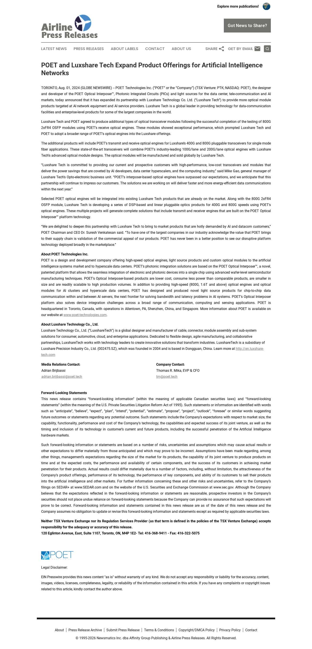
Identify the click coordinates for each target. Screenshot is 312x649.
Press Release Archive (85, 630)
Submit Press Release (123, 630)
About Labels (124, 48)
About (59, 630)
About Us (181, 48)
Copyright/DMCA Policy (197, 630)
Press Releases (89, 48)
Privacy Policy (230, 630)
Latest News (54, 48)
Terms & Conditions (159, 630)
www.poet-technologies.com (85, 315)
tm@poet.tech (166, 377)
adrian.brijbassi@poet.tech (61, 377)
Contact (155, 48)
